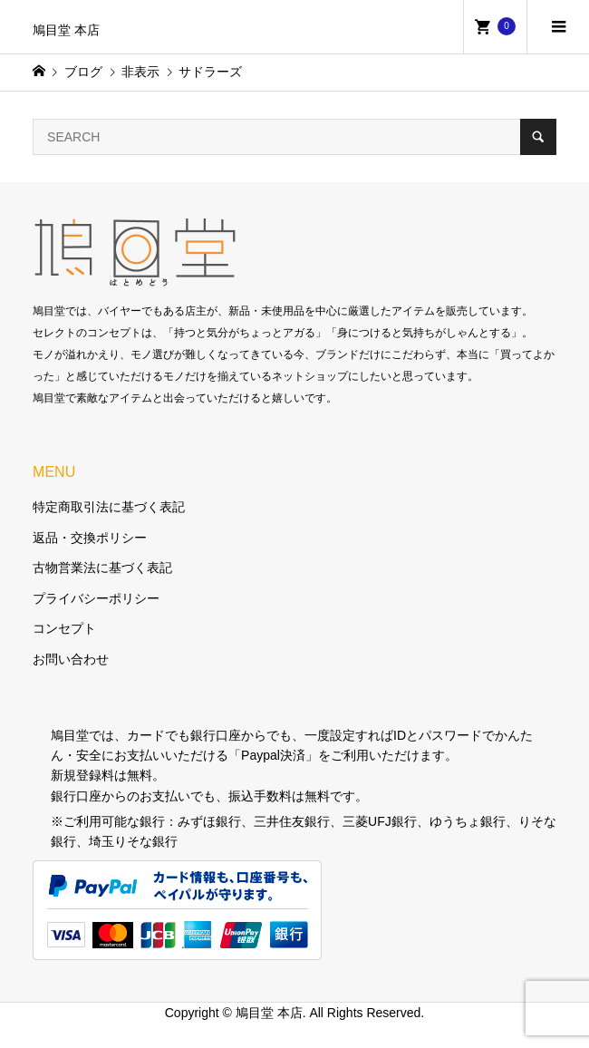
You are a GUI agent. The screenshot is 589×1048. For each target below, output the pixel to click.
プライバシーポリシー (96, 598)
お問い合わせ (71, 659)
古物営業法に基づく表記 (102, 567)
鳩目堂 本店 (66, 30)
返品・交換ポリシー (90, 537)
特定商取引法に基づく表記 (109, 507)
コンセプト (64, 628)
